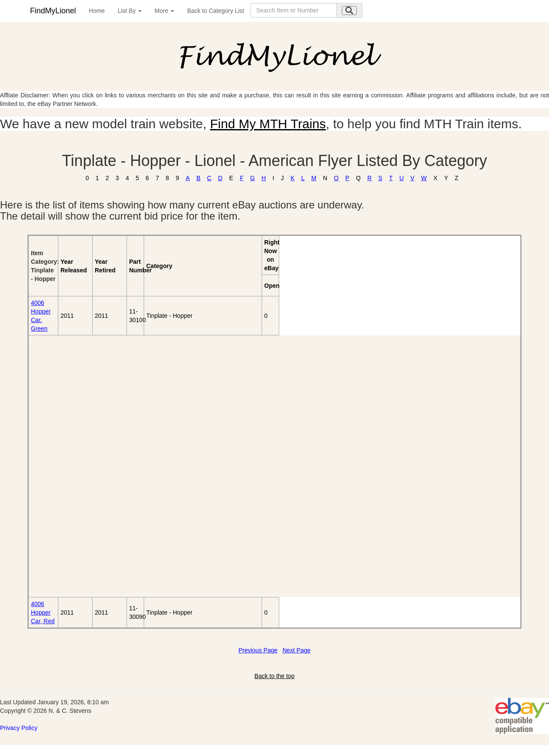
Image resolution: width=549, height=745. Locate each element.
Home (97, 10)
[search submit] (349, 10)
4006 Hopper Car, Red (42, 612)
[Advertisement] (78, 466)
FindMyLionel (53, 10)
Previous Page (258, 650)
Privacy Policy (18, 727)
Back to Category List (215, 10)
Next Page (297, 650)
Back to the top (274, 676)
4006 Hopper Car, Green (41, 315)
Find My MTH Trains (268, 124)
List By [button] (130, 10)
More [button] (164, 10)
